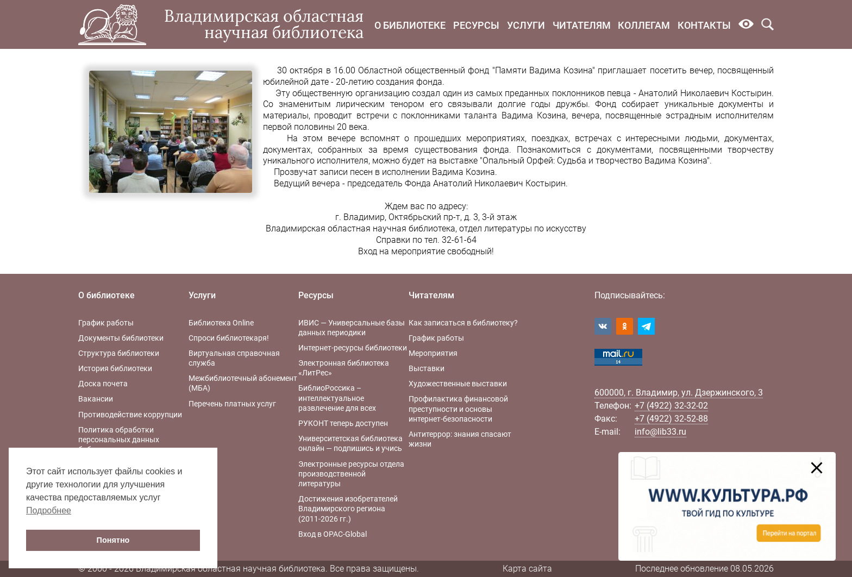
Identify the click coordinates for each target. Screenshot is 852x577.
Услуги (526, 25)
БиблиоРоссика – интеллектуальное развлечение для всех (337, 398)
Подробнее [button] (48, 510)
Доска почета (103, 383)
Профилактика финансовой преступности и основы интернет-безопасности (458, 408)
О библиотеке (410, 25)
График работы (106, 322)
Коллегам (644, 25)
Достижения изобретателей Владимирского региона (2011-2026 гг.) (348, 508)
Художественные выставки (458, 383)
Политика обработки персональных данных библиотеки (118, 439)
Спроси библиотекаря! (229, 338)
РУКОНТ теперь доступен (343, 423)
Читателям (582, 25)
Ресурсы (476, 25)
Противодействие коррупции (130, 414)
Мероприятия (433, 353)
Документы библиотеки (121, 338)
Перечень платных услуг (232, 403)
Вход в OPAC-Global (332, 534)
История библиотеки (115, 368)
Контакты (704, 25)
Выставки (426, 368)
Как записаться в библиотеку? (463, 322)
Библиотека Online (221, 322)
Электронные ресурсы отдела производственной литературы (351, 474)
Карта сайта (527, 568)
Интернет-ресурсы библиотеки (352, 347)
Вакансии (95, 398)
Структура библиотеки (118, 353)
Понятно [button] (113, 540)
